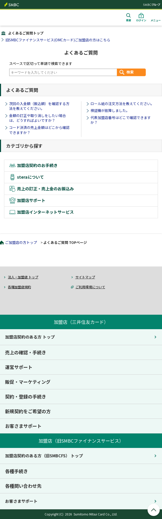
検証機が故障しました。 (110, 110)
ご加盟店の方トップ (21, 242)
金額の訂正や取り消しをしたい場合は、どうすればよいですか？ (37, 118)
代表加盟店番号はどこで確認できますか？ (121, 120)
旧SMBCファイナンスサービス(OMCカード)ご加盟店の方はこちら (57, 39)
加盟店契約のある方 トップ (30, 337)
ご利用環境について (90, 286)
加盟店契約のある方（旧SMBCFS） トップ (44, 456)
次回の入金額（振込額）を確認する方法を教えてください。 (39, 106)
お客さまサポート (21, 501)
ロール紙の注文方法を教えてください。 (122, 103)
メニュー (156, 20)
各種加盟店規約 (19, 286)
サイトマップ (85, 277)
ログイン (141, 20)
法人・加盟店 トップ (23, 277)
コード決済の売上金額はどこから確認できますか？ (39, 130)
